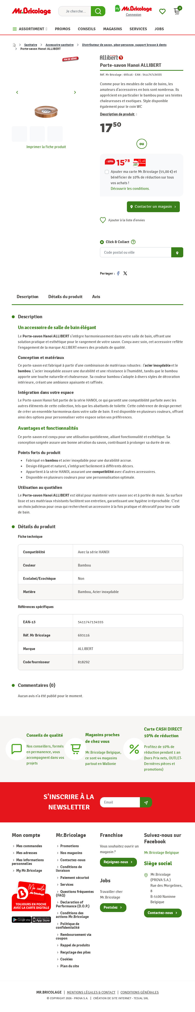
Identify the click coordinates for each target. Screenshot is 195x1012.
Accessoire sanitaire (59, 45)
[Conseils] (17, 748)
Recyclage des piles (75, 952)
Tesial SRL (141, 998)
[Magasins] (75, 748)
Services (66, 884)
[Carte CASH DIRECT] (134, 748)
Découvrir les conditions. (130, 188)
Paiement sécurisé (74, 877)
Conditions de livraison (69, 869)
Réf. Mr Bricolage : (111, 74)
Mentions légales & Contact (91, 992)
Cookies (66, 959)
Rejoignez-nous (116, 862)
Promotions (69, 846)
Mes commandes (29, 846)
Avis (96, 297)
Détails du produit (65, 297)
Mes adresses (26, 853)
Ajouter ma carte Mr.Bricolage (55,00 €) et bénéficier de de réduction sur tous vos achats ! (144, 177)
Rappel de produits (75, 945)
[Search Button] (98, 11)
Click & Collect (117, 242)
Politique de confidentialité (67, 926)
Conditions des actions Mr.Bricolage (72, 915)
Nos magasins (71, 853)
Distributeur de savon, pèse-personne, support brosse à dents (124, 45)
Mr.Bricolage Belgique (161, 852)
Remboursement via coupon (73, 936)
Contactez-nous (72, 860)
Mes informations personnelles (28, 862)
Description (27, 297)
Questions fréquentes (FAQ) (75, 893)
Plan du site (69, 966)
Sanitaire (30, 45)
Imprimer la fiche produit (46, 147)
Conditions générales (140, 992)
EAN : (138, 74)
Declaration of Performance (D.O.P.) (73, 904)
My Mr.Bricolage (29, 870)
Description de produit (118, 114)
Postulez (111, 907)
